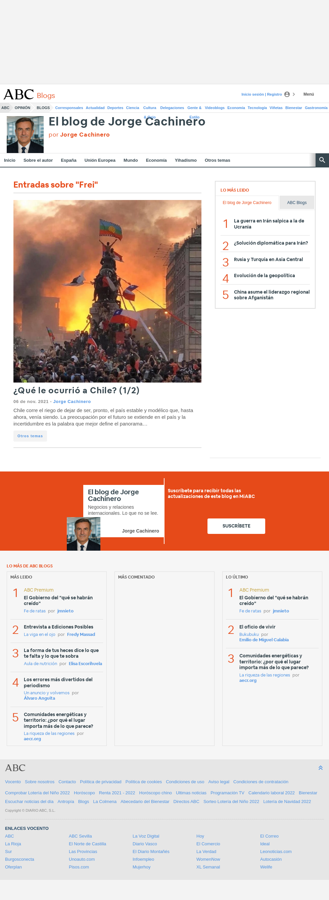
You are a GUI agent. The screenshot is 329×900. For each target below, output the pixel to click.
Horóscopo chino (155, 792)
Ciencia (132, 108)
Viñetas (276, 108)
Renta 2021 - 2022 (117, 792)
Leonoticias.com (276, 851)
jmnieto (65, 611)
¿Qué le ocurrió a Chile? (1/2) (76, 391)
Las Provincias (83, 851)
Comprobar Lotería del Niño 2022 (37, 792)
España (68, 160)
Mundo (131, 160)
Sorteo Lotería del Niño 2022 (231, 801)
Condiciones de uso (185, 781)
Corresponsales (69, 108)
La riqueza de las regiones (49, 734)
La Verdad (206, 851)
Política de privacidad (101, 781)
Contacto (67, 781)
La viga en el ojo (39, 635)
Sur (8, 851)
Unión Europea (100, 160)
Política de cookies (144, 781)
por (79, 135)
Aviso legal (218, 781)
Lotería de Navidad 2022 (287, 801)
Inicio (9, 160)
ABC (5, 108)
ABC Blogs (297, 202)
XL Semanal (208, 867)
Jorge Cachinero (72, 401)
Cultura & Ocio (149, 109)
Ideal (265, 844)
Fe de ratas (35, 611)
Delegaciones (172, 108)
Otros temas (217, 160)
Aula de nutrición (40, 664)
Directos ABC (186, 801)
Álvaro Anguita (39, 698)
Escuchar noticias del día (29, 801)
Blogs (43, 108)
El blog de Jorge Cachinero (127, 122)
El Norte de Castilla (87, 844)
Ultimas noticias (191, 792)
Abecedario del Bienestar (145, 801)
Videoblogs (215, 108)
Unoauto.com (82, 859)
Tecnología (257, 108)
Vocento (13, 781)
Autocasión (271, 859)
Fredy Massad (81, 635)
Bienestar (293, 108)
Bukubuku (249, 635)
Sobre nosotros (39, 781)
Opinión (22, 108)
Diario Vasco (145, 844)
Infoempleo (143, 859)
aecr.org (32, 739)
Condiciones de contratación (260, 781)
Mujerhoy (141, 867)
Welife (266, 867)
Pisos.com (79, 867)
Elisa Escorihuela (85, 664)
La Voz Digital (146, 836)
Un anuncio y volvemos (46, 693)
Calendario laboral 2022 (271, 792)
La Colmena (104, 801)
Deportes (115, 108)
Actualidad (95, 108)
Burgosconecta (19, 859)
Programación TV (227, 792)
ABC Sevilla (80, 836)
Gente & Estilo (194, 109)
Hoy (200, 836)
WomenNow (208, 859)
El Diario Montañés (151, 851)
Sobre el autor (38, 160)
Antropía (66, 801)
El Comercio (208, 844)
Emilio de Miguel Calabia (264, 640)
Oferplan (13, 867)
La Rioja (13, 844)
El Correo (269, 836)
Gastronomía (316, 108)
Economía (236, 108)
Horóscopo (84, 792)
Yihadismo (186, 160)
